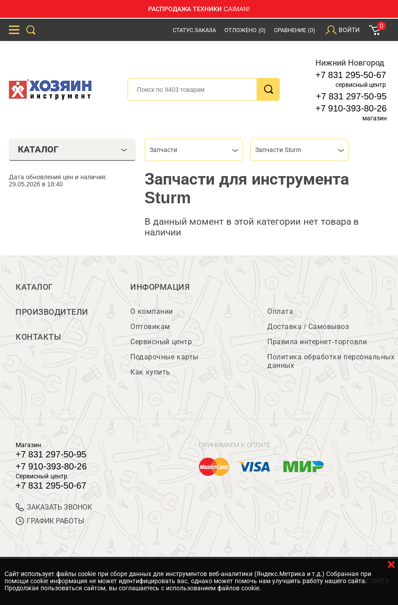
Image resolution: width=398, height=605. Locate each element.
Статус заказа (194, 30)
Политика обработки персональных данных (330, 361)
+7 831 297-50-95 (351, 96)
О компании (151, 311)
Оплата (280, 311)
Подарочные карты (164, 357)
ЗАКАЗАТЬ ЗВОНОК (54, 507)
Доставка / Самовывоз (308, 326)
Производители (52, 312)
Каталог (34, 287)
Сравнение (294, 30)
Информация (160, 287)
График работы (50, 521)
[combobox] (194, 150)
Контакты (38, 337)
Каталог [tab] (72, 149)
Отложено (244, 30)
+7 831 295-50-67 (350, 75)
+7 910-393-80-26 (351, 108)
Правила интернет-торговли (317, 342)
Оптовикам (150, 326)
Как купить (150, 372)
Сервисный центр (161, 342)
